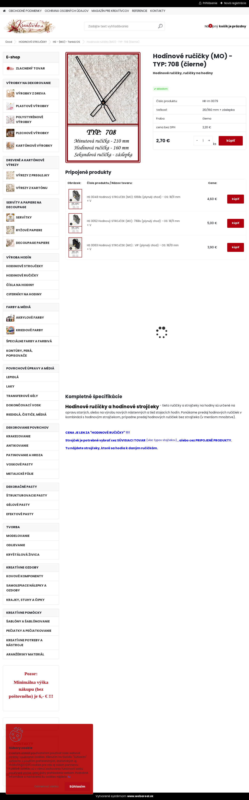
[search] (160, 27)
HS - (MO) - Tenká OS (67, 42)
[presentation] (67, 328)
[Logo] (29, 26)
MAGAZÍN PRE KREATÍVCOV (110, 11)
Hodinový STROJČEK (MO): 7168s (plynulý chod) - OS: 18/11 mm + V (131, 344)
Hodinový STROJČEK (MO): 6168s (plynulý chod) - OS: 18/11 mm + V (85, 344)
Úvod (8, 42)
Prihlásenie (210, 3)
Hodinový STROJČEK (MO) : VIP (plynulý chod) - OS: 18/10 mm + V (178, 344)
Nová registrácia (235, 3)
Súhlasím (77, 786)
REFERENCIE (139, 11)
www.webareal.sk (140, 796)
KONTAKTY (157, 11)
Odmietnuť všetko (46, 786)
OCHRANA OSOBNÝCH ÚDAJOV (67, 11)
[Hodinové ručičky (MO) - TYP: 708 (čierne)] (102, 107)
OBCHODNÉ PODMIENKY (25, 11)
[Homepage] (4, 11)
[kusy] (203, 140)
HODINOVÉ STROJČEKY (33, 42)
